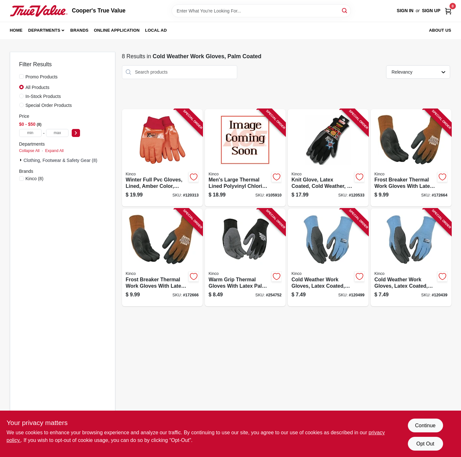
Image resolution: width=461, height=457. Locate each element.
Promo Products (42, 76)
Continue (425, 425)
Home (16, 30)
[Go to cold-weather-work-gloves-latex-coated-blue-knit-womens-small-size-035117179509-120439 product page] (411, 257)
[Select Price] (76, 133)
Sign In (405, 10)
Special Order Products (49, 105)
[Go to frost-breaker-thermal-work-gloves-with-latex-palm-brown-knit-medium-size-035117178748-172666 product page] (162, 257)
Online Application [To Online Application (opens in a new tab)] (117, 30)
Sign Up (431, 10)
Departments (44, 30)
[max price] (57, 133)
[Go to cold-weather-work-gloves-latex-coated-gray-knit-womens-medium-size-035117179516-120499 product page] (328, 257)
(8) (35, 178)
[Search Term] (261, 10)
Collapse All (29, 150)
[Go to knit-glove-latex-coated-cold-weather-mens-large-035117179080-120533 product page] (328, 158)
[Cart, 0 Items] (448, 10)
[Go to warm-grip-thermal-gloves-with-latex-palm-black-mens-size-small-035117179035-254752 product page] (245, 257)
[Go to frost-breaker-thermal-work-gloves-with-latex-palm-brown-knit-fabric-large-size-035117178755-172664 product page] (411, 158)
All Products (38, 87)
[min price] (30, 133)
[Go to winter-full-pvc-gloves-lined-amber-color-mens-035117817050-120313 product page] (162, 158)
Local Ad (156, 30)
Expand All (54, 150)
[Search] (345, 10)
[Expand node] (21, 160)
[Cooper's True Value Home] (39, 11)
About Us (440, 30)
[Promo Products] (21, 76)
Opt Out (425, 443)
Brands (79, 30)
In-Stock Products (43, 96)
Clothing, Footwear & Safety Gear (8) (60, 160)
